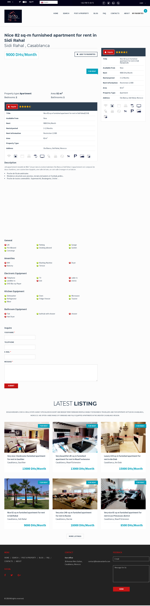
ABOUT (127, 13)
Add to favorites (86, 54)
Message (8, 361)
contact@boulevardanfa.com (98, 562)
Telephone (9, 342)
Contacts (115, 13)
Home (55, 13)
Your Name (9, 332)
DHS (7, 2)
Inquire (12, 106)
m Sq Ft (26, 2)
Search (66, 13)
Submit (11, 385)
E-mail (7, 352)
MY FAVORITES (139, 12)
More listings (75, 537)
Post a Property (81, 13)
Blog (96, 13)
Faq (104, 13)
